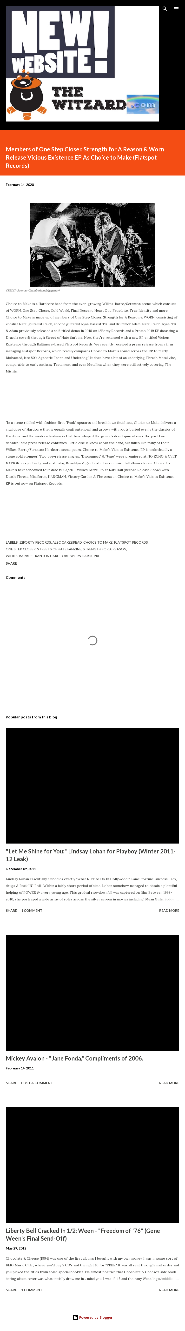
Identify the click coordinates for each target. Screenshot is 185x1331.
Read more (169, 910)
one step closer (21, 549)
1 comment (31, 910)
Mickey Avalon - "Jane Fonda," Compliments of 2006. (74, 1058)
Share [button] (11, 563)
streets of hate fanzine (59, 549)
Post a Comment (37, 1083)
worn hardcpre (85, 556)
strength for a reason (104, 549)
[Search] (165, 9)
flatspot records (131, 542)
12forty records (35, 542)
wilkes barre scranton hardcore (37, 556)
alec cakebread (67, 542)
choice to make (98, 542)
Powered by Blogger (92, 1317)
